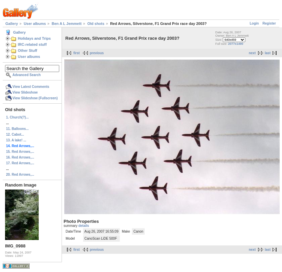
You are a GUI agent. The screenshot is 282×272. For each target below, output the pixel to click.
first (76, 53)
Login (254, 23)
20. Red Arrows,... (20, 174)
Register (269, 23)
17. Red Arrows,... (20, 163)
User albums (35, 24)
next (252, 53)
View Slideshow (25, 92)
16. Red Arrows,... (20, 157)
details (83, 226)
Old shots (95, 24)
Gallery (11, 24)
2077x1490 (235, 43)
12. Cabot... (15, 134)
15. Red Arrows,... (20, 152)
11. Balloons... (17, 129)
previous (97, 53)
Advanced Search (26, 75)
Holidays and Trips (34, 38)
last (268, 53)
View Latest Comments (30, 87)
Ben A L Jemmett (66, 24)
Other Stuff (27, 50)
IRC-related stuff (32, 44)
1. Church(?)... (17, 117)
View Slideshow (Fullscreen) (35, 98)
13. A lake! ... (16, 140)
